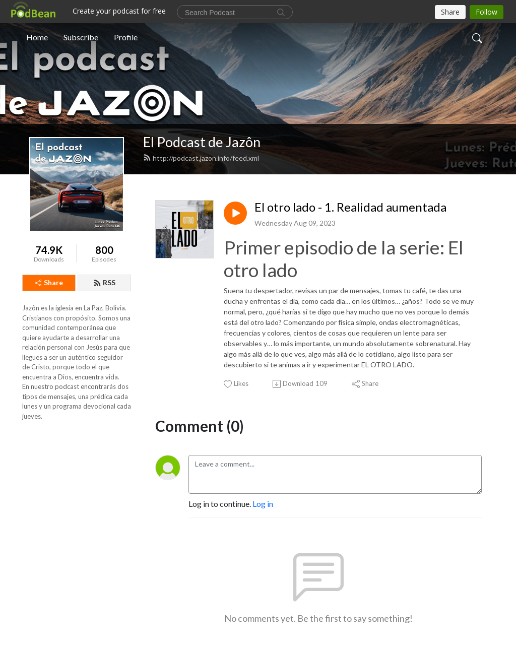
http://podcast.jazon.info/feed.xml (201, 158)
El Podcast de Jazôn (202, 142)
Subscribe (80, 37)
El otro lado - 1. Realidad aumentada (350, 207)
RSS (104, 282)
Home (37, 37)
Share (49, 282)
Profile (126, 37)
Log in (262, 503)
